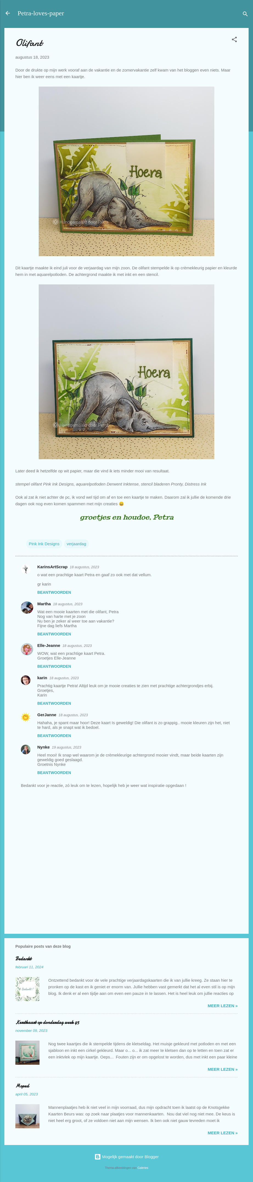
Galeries (142, 1167)
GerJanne (46, 714)
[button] (234, 40)
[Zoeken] (245, 15)
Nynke (43, 747)
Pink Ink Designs (44, 543)
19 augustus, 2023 (66, 747)
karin (42, 677)
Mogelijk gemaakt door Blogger (126, 1156)
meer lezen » (223, 1005)
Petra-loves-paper (41, 13)
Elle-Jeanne (48, 645)
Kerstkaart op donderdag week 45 (47, 1022)
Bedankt (23, 958)
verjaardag (76, 543)
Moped (22, 1086)
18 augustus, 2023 (84, 567)
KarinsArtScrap (52, 566)
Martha (44, 603)
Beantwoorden (54, 592)
